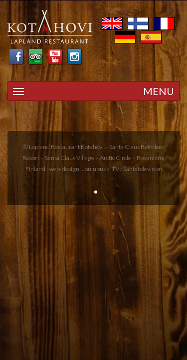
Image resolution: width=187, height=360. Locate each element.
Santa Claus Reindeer (137, 146)
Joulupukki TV (100, 168)
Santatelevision (142, 168)
